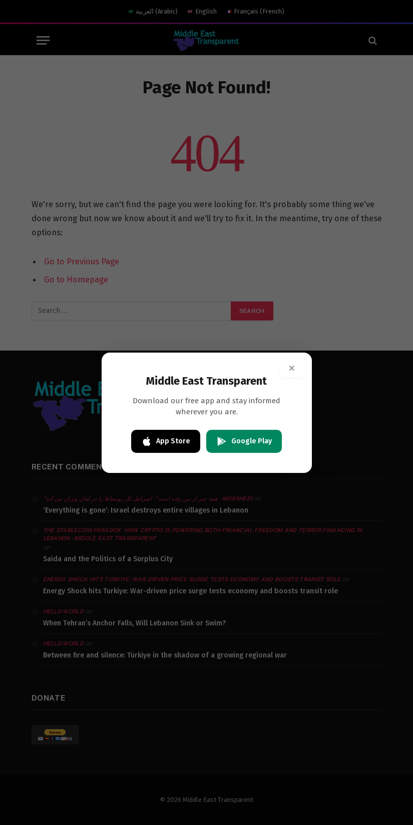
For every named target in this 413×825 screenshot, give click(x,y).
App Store (165, 441)
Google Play (244, 441)
